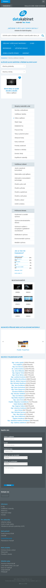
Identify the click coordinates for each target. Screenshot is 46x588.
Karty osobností (19, 141)
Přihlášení (5, 1)
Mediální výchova (20, 242)
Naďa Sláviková (19, 404)
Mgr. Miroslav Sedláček (18, 393)
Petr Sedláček (17, 364)
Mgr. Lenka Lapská (18, 362)
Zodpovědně (5, 570)
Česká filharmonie (6, 538)
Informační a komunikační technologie (22, 179)
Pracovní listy (19, 130)
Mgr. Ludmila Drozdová (18, 377)
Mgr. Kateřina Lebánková (19, 422)
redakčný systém (21, 581)
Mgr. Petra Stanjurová (18, 389)
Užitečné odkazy (6, 522)
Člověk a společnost (21, 192)
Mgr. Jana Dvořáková (18, 385)
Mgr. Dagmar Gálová (18, 406)
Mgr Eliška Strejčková (18, 398)
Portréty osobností (20, 145)
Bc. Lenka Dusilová (18, 369)
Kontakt (3, 515)
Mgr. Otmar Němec (18, 375)
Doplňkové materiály (21, 157)
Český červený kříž (7, 533)
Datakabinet (4, 58)
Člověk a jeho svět (20, 184)
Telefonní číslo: (8, 449)
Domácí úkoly (19, 153)
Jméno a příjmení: (9, 436)
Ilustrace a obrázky (20, 149)
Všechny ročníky (7, 72)
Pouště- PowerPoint (23, 350)
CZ (43, 1)
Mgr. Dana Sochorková (18, 387)
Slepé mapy (18, 122)
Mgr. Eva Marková (18, 395)
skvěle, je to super (19, 256)
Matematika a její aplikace (23, 174)
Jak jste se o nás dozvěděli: (11, 455)
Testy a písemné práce (22, 134)
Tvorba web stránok (10, 581)
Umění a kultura (19, 204)
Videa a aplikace (20, 118)
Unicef (3, 535)
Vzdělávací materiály (7, 508)
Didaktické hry (19, 126)
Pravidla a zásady (6, 554)
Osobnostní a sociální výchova (21, 215)
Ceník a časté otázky (7, 524)
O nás (3, 506)
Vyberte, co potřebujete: (10, 461)
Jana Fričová (19, 410)
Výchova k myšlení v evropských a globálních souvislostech (22, 228)
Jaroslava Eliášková (18, 391)
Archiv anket (18, 273)
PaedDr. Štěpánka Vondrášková (19, 402)
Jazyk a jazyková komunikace (20, 169)
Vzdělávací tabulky (20, 114)
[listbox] (13, 66)
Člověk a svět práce (21, 196)
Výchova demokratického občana (22, 221)
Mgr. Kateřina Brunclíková (18, 379)
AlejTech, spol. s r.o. (35, 581)
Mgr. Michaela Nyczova (18, 412)
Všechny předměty (8, 66)
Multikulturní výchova (21, 234)
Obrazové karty (19, 138)
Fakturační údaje (6, 513)
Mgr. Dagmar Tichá (18, 373)
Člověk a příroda (20, 188)
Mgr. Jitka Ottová (18, 414)
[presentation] (19, 478)
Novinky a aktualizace (21, 110)
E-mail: (6, 443)
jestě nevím (17, 261)
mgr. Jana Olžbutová (18, 371)
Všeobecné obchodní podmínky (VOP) (13, 526)
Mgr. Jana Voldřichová (19, 416)
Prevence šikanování (7, 563)
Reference (4, 510)
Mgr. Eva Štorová (17, 366)
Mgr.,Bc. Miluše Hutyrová (18, 381)
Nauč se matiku (5, 567)
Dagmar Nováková (19, 418)
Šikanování (4, 552)
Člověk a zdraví (19, 200)
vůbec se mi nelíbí (19, 266)
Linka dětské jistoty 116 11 (9, 565)
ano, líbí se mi (18, 259)
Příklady (3, 572)
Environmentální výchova (22, 238)
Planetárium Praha (6, 540)
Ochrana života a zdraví (8, 550)
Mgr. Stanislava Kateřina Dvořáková (18, 420)
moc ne (16, 264)
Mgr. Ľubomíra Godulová (18, 408)
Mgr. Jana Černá (18, 400)
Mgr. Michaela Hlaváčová (18, 383)
